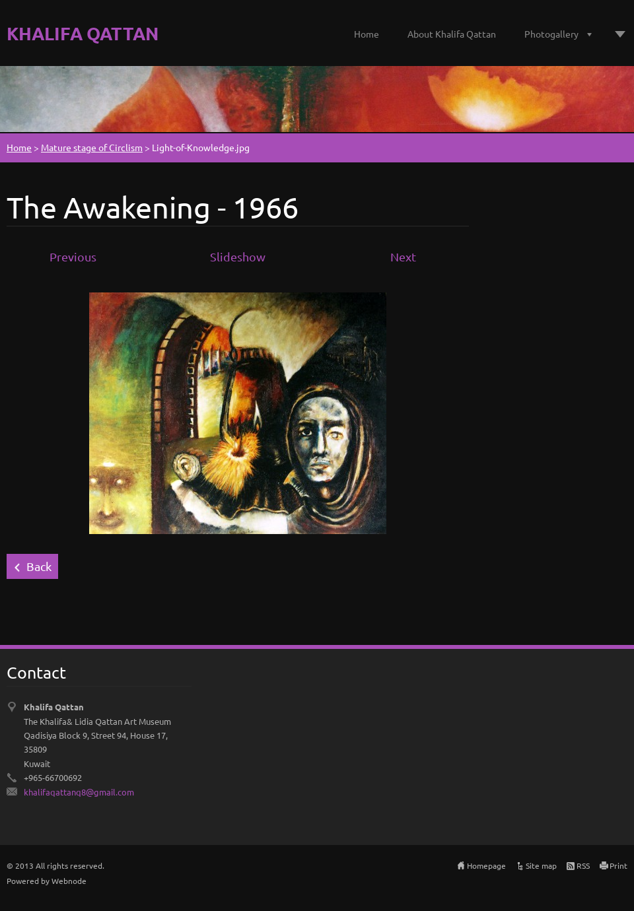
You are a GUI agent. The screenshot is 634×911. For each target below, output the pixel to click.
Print (618, 865)
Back (39, 566)
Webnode (69, 880)
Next (403, 256)
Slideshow (237, 256)
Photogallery (551, 34)
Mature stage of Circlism (92, 147)
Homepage (486, 865)
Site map (541, 865)
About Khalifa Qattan (451, 34)
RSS (583, 865)
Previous (73, 256)
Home (366, 34)
